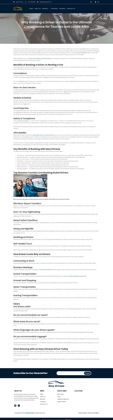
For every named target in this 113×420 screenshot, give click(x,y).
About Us (38, 8)
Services (45, 8)
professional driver (22, 121)
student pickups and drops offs (77, 276)
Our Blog (62, 8)
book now (60, 394)
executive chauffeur (46, 269)
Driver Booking (82, 52)
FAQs (58, 396)
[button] (91, 2)
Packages (54, 8)
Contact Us (71, 8)
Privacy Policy (61, 401)
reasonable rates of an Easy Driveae (43, 135)
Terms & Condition (63, 399)
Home (31, 8)
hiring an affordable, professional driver (40, 58)
